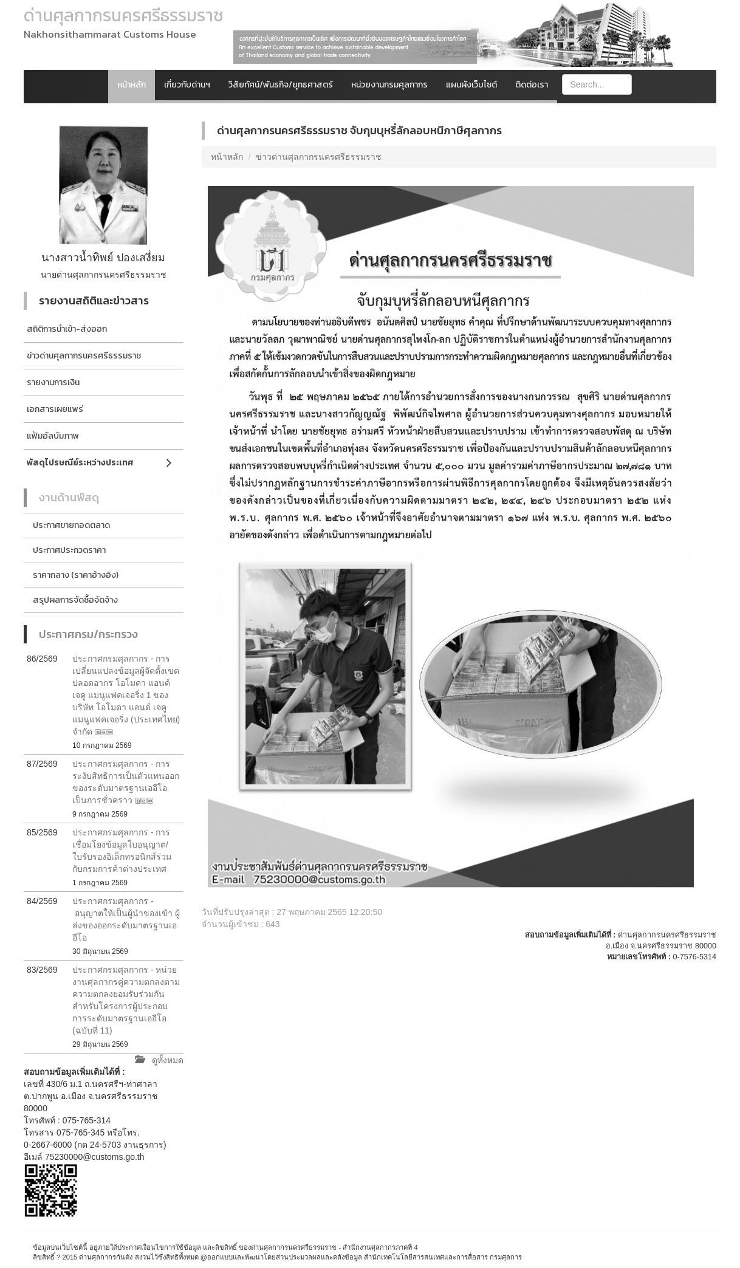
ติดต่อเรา (531, 84)
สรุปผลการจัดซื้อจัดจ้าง (75, 600)
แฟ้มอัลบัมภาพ (53, 436)
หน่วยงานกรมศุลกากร (389, 84)
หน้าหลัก (131, 84)
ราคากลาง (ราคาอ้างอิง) (75, 575)
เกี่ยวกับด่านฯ (187, 84)
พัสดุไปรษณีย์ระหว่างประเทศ (80, 462)
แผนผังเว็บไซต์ (471, 84)
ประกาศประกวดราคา (69, 550)
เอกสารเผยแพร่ (55, 409)
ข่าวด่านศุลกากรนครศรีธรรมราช (84, 355)
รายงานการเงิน (53, 382)
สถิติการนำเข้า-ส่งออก (67, 329)
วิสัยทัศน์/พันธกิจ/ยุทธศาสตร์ (280, 84)
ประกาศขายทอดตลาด (71, 525)
